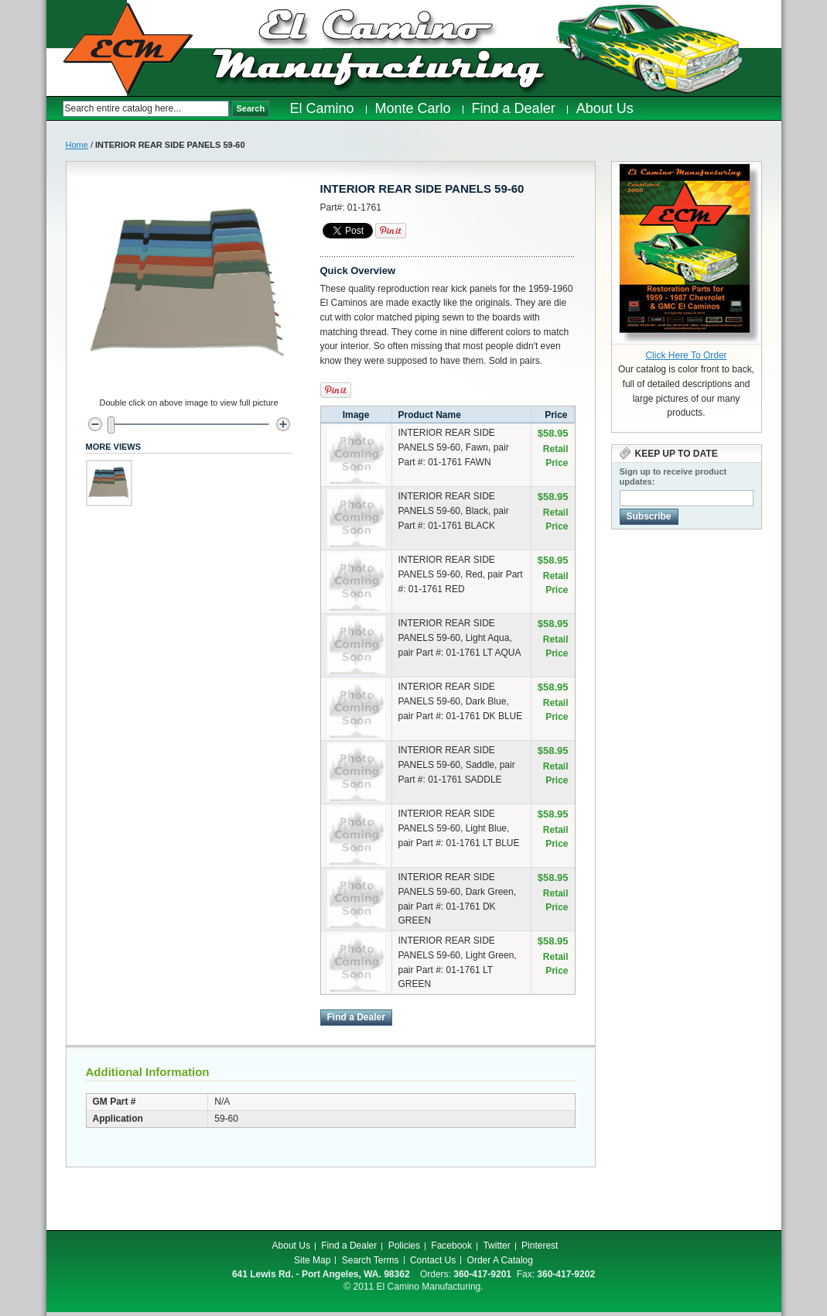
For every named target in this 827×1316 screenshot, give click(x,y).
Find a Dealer (349, 1245)
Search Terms (370, 1260)
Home (77, 144)
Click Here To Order (685, 355)
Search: (54, 109)
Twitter (496, 1245)
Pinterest (539, 1245)
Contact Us (433, 1260)
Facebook (451, 1245)
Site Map (312, 1260)
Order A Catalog (500, 1260)
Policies (404, 1245)
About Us (291, 1245)
